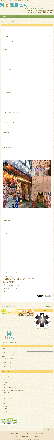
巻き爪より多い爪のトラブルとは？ (9, 306)
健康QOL (3, 402)
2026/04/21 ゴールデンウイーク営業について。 (9, 357)
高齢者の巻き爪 (48, 306)
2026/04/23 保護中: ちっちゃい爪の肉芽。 (8, 352)
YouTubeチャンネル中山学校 (42, 327)
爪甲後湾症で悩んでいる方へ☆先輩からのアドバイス (13, 389)
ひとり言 (3, 395)
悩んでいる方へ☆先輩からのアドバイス (10, 387)
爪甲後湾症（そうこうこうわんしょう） (10, 392)
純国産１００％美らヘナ (7, 376)
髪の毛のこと (4, 381)
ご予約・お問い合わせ (13, 16)
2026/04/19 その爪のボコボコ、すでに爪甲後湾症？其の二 (11, 361)
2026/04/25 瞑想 (4, 348)
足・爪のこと (4, 405)
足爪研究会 (4, 384)
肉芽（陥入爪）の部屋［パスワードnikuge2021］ (12, 397)
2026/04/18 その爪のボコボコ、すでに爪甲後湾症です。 (11, 365)
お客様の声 (4, 413)
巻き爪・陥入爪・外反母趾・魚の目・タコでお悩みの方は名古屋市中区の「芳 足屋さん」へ (27, 433)
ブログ (21, 15)
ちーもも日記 (4, 408)
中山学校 (4, 379)
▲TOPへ (48, 428)
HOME (4, 15)
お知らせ (3, 373)
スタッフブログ (12, 21)
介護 (2, 400)
